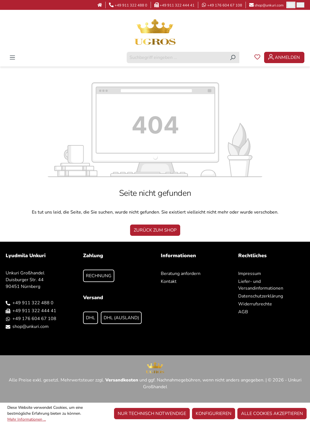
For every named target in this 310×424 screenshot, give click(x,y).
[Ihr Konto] (284, 57)
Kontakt (169, 281)
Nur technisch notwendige (152, 413)
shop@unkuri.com (269, 5)
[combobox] (176, 57)
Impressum (249, 273)
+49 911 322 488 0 (131, 5)
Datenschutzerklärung (260, 296)
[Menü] (12, 57)
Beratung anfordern (180, 273)
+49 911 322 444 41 (177, 5)
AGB (243, 312)
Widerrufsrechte (255, 304)
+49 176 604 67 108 (224, 5)
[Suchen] (232, 57)
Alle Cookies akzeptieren (272, 413)
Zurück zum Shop (155, 230)
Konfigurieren (213, 413)
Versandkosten (121, 380)
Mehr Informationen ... (26, 419)
